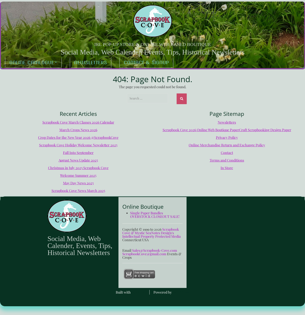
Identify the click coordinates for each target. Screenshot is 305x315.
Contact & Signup (146, 62)
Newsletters (90, 62)
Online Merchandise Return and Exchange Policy (227, 144)
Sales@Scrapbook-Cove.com (154, 249)
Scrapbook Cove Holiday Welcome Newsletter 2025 (78, 144)
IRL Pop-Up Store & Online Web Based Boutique (152, 44)
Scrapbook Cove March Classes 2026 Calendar (78, 121)
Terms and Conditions (227, 159)
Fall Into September (78, 151)
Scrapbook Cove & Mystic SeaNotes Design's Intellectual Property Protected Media (151, 232)
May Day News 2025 (78, 182)
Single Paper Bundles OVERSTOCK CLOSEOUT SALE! (155, 214)
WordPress (180, 291)
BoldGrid (138, 291)
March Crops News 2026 (78, 129)
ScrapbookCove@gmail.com (144, 253)
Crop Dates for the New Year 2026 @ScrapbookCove (78, 136)
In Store (227, 167)
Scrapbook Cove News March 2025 (78, 189)
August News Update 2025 (78, 159)
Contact (227, 151)
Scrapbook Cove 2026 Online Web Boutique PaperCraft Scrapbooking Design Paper (227, 129)
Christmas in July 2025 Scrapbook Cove (78, 167)
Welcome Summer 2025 (78, 174)
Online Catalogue (33, 62)
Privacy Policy (227, 136)
